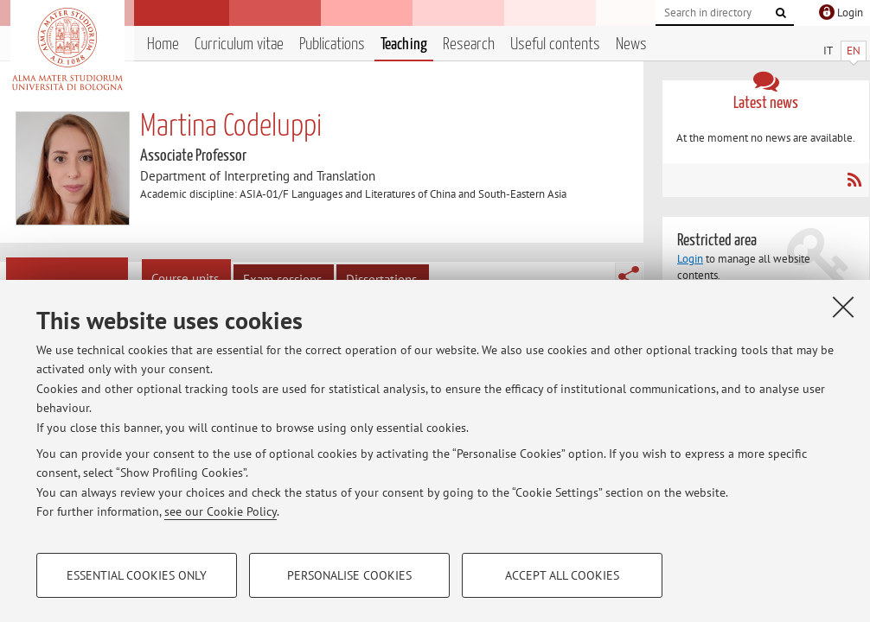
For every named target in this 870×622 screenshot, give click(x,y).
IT (828, 50)
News (631, 44)
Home (163, 44)
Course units (185, 278)
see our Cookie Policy (220, 511)
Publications (332, 44)
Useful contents (555, 44)
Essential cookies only (137, 575)
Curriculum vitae (239, 44)
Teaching (404, 44)
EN (853, 50)
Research (469, 44)
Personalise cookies (349, 575)
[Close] (843, 307)
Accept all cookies (562, 575)
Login (690, 258)
